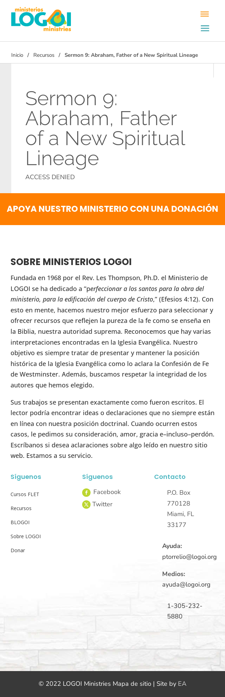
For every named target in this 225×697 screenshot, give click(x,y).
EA (182, 683)
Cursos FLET (25, 494)
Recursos (43, 55)
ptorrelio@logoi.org (189, 557)
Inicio (17, 55)
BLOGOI (20, 522)
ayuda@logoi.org (186, 584)
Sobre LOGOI (26, 536)
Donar (18, 550)
